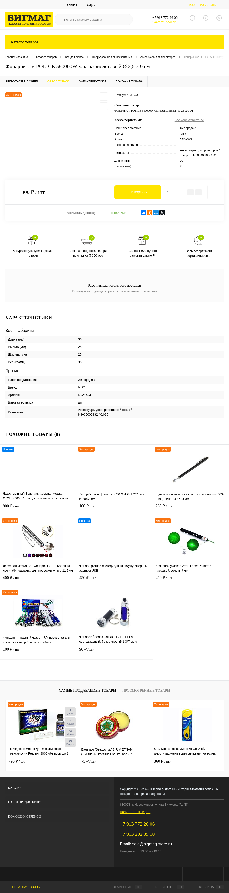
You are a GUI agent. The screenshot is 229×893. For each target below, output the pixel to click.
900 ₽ (38, 509)
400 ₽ (38, 580)
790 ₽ (16, 761)
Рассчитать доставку (81, 213)
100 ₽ (114, 509)
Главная (71, 5)
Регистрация (209, 4)
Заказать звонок (164, 22)
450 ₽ (114, 580)
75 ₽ (88, 761)
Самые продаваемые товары (87, 690)
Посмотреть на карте (135, 812)
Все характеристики (189, 120)
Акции (91, 5)
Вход (193, 4)
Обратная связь (22, 887)
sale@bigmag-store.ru (152, 844)
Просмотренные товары (146, 690)
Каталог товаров (114, 42)
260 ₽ (191, 509)
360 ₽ (162, 761)
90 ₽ (114, 652)
